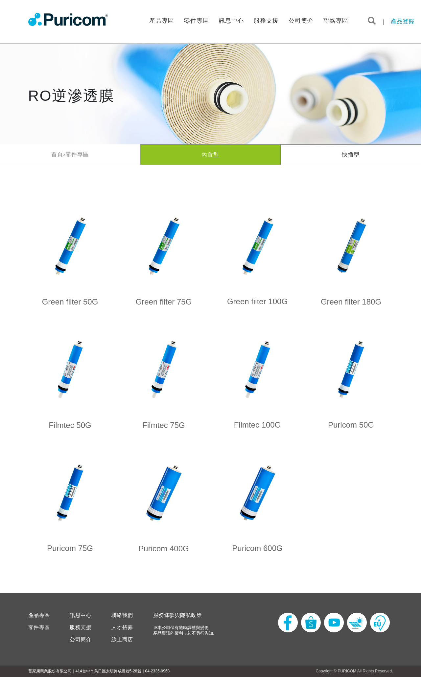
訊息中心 (231, 21)
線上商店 (122, 639)
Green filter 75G (164, 301)
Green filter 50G (70, 301)
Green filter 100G (257, 301)
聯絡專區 (335, 21)
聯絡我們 (122, 615)
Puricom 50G (351, 424)
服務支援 (266, 21)
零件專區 (196, 21)
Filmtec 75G (163, 425)
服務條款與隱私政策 (177, 615)
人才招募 (122, 627)
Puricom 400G (163, 548)
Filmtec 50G (70, 425)
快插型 (351, 155)
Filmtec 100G (257, 424)
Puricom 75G (70, 548)
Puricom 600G (257, 548)
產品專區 (161, 21)
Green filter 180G (351, 301)
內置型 (210, 155)
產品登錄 (402, 21)
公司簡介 (301, 21)
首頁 (57, 154)
